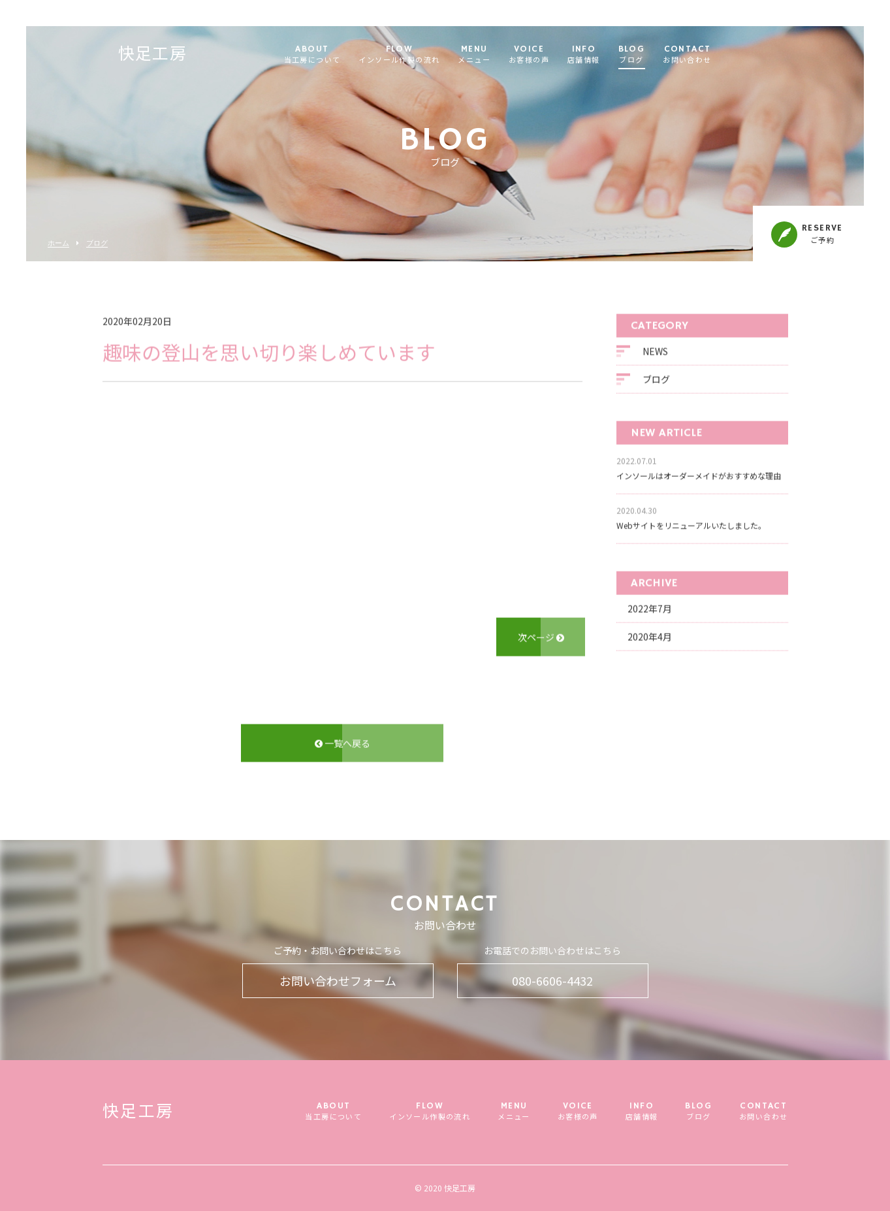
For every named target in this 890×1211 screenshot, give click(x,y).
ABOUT (341, 55)
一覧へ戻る (342, 744)
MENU (503, 55)
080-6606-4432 (552, 980)
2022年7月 (650, 610)
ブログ (97, 243)
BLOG (660, 55)
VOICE (557, 55)
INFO (612, 55)
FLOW (428, 55)
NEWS (655, 352)
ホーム (58, 243)
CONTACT (716, 55)
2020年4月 (650, 638)
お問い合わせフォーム (337, 980)
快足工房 (181, 56)
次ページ (541, 638)
